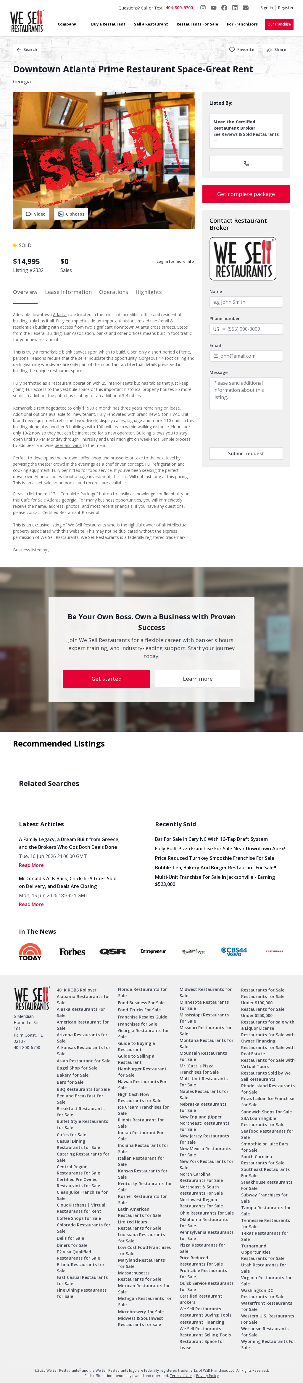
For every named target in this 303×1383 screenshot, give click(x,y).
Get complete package (246, 194)
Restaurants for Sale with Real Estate (268, 1050)
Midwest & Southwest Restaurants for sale (140, 1321)
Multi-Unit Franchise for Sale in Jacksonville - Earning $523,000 (215, 880)
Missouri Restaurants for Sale (206, 1031)
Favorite (241, 49)
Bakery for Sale (72, 1075)
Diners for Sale (72, 1245)
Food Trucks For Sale (139, 1010)
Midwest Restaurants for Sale (206, 992)
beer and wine (68, 445)
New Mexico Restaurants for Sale (205, 1152)
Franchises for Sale (137, 1024)
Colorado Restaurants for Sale (83, 1228)
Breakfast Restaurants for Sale (80, 1112)
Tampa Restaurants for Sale (266, 1211)
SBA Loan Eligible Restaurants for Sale (262, 1121)
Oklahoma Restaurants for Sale (204, 1222)
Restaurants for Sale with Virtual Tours (268, 1063)
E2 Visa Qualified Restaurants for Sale (78, 1255)
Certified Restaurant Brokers (201, 1299)
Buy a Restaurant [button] (108, 24)
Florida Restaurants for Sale (142, 992)
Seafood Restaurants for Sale (267, 1134)
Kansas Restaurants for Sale (142, 1174)
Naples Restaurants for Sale (204, 1094)
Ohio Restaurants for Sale (207, 1213)
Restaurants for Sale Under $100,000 (262, 999)
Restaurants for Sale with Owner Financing (268, 1038)
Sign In (266, 7)
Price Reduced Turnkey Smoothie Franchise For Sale (214, 858)
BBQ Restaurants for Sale (83, 1089)
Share (276, 49)
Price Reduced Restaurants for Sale (201, 1261)
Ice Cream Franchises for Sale (143, 1110)
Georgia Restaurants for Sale (143, 1034)
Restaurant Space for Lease (202, 1344)
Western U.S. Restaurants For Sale (267, 1319)
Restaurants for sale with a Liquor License (267, 1025)
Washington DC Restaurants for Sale (262, 1293)
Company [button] (67, 24)
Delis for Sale (70, 1238)
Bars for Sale (70, 1082)
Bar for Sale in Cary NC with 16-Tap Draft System (211, 839)
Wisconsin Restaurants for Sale (265, 1332)
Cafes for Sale (71, 1134)
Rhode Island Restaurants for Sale (268, 1089)
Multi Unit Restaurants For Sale (204, 1082)
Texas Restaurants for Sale (264, 1236)
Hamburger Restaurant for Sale (142, 1072)
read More (31, 865)
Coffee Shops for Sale (79, 1218)
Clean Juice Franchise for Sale (82, 1195)
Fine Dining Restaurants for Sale (82, 1293)
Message (218, 372)
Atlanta (60, 314)
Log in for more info (175, 261)
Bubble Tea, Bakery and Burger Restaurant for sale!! (215, 867)
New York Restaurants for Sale (206, 1164)
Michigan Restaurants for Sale (145, 1301)
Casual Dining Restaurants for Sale (78, 1144)
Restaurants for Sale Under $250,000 (262, 1012)
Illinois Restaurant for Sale (141, 1123)
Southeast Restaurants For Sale (265, 1172)
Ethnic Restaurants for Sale (80, 1268)
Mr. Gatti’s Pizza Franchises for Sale (199, 1069)
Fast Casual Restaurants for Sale (82, 1280)
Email (215, 345)
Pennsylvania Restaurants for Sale (206, 1235)
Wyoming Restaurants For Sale (268, 1344)
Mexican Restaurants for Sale (144, 1289)
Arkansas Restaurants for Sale (83, 1050)
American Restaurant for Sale (83, 1025)
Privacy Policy (207, 1375)
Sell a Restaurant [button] (151, 24)
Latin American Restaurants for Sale (139, 1212)
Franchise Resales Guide (142, 1017)
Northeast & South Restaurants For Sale (201, 1190)
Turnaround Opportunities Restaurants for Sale (262, 1252)
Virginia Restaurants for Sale (266, 1281)
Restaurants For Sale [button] (197, 24)
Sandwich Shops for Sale (266, 1112)
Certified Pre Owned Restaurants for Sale (78, 1182)
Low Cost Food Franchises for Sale (144, 1250)
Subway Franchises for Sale (264, 1198)
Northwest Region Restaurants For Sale (201, 1203)
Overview (25, 291)
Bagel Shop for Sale (77, 1068)
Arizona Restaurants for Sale (82, 1038)
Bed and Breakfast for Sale (80, 1099)
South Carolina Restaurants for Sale (262, 1160)
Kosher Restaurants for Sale (142, 1199)
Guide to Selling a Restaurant (136, 1059)
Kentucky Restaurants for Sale (145, 1187)
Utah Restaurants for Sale (263, 1268)
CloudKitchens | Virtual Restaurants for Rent (81, 1208)
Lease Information (68, 291)
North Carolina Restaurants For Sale (201, 1177)
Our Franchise (279, 24)
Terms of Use (181, 1375)
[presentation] (254, 428)
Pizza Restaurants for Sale (202, 1248)
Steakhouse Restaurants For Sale (266, 1185)
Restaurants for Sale (262, 990)
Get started (106, 678)
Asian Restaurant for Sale (83, 1061)
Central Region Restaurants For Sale (78, 1170)
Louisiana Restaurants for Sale (141, 1238)
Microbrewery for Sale (141, 1311)
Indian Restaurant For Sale (141, 1136)
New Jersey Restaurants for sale (204, 1139)
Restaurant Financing (202, 1322)
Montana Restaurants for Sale (206, 1043)
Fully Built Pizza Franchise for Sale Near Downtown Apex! (220, 848)
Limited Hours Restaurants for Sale (139, 1225)
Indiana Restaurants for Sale (143, 1148)
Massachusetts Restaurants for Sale (139, 1276)
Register (286, 7)
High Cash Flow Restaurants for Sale (139, 1097)
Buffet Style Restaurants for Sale (82, 1124)
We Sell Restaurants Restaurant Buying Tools (205, 1312)
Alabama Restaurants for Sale (83, 999)
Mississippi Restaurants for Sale (204, 1018)
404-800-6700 (179, 7)
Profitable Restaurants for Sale (203, 1273)
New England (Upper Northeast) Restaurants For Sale (204, 1123)
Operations (113, 291)
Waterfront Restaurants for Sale (266, 1306)
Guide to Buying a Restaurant (136, 1046)
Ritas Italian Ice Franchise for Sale (267, 1101)
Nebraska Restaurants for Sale (203, 1107)
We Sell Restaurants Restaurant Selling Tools (205, 1332)
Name (215, 291)
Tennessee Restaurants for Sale (265, 1223)
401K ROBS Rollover (76, 990)
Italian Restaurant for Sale (141, 1161)
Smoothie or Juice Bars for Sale (264, 1147)
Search (27, 49)
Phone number (224, 318)
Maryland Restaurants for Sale (141, 1263)
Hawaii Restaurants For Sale (142, 1085)
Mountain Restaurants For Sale (203, 1056)
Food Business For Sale (141, 1002)
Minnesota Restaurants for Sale (204, 1005)
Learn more (198, 678)
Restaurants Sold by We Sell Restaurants (266, 1076)
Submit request (246, 453)
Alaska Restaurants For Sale (81, 1012)
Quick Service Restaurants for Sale (206, 1286)
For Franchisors (242, 24)
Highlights (149, 291)
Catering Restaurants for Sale (83, 1157)
